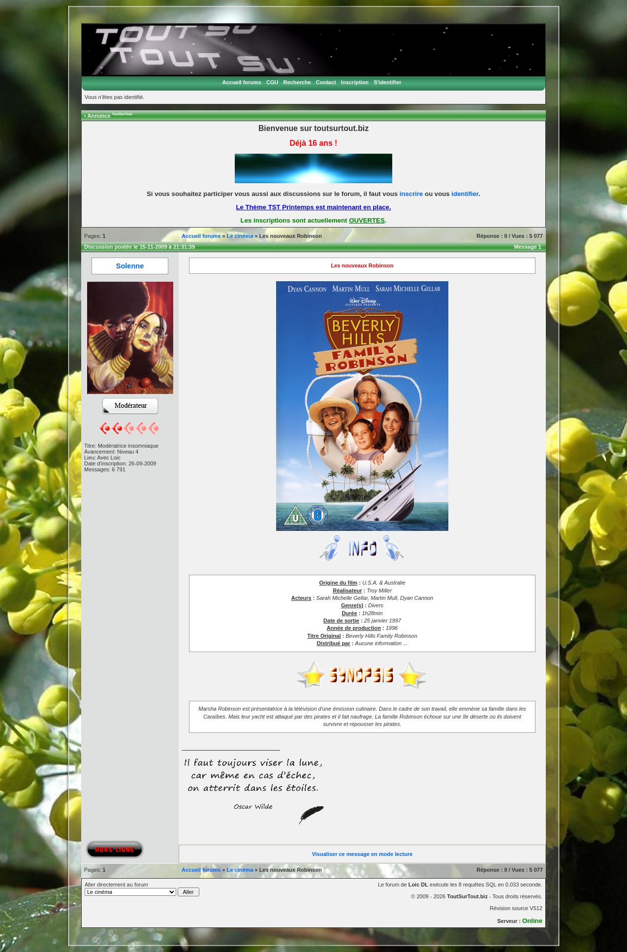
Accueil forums (241, 82)
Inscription (355, 82)
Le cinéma (240, 236)
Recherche (297, 82)
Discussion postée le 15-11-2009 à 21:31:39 (139, 247)
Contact (326, 82)
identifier (464, 193)
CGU (272, 82)
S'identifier (387, 82)
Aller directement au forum (142, 889)
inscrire (411, 193)
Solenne (130, 266)
